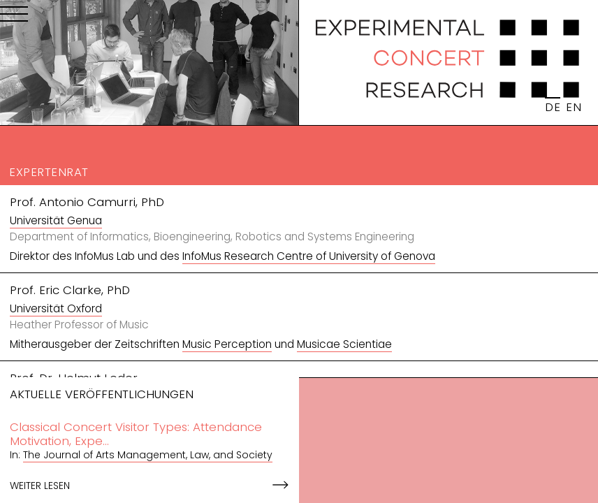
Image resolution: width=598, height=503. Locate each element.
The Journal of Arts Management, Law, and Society (147, 455)
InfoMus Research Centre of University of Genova (308, 256)
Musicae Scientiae (344, 344)
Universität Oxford (56, 308)
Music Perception (227, 344)
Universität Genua (56, 220)
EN (573, 107)
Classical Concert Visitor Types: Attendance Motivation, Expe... (136, 433)
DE (552, 107)
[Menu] (14, 17)
